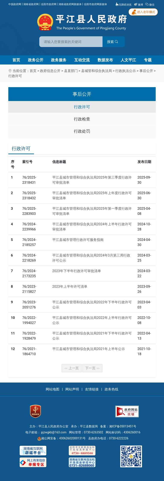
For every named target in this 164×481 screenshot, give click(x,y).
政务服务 (58, 60)
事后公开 (146, 71)
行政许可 (15, 76)
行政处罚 (82, 131)
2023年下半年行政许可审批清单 (76, 271)
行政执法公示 (125, 71)
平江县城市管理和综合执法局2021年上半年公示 (88, 349)
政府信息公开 (50, 71)
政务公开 (35, 60)
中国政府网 (14, 4)
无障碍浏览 (123, 4)
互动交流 (82, 60)
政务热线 (111, 389)
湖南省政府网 (31, 4)
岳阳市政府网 (48, 4)
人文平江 (128, 60)
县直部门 (71, 71)
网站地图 (52, 389)
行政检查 (82, 119)
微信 (150, 4)
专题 (148, 60)
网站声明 (72, 389)
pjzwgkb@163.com (53, 432)
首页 (16, 60)
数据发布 (105, 60)
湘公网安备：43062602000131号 (61, 438)
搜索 (112, 42)
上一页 (71, 368)
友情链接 (92, 389)
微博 (139, 4)
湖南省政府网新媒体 (70, 4)
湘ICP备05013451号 (122, 426)
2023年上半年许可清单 (69, 286)
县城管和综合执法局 (96, 71)
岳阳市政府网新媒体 (95, 4)
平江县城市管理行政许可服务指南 (78, 240)
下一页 (92, 368)
